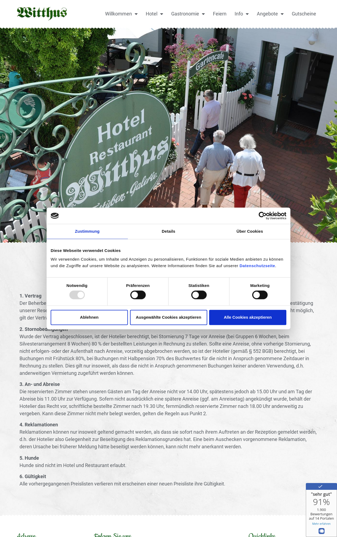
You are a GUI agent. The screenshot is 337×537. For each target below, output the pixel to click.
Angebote (270, 14)
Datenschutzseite (257, 265)
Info (242, 14)
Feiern (219, 14)
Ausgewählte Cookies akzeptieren (168, 317)
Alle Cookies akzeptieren (248, 317)
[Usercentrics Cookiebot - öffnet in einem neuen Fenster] (262, 216)
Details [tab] (168, 231)
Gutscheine (304, 14)
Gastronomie (188, 14)
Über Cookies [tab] (249, 231)
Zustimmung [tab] (87, 231)
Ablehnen (89, 317)
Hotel (154, 14)
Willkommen (121, 14)
